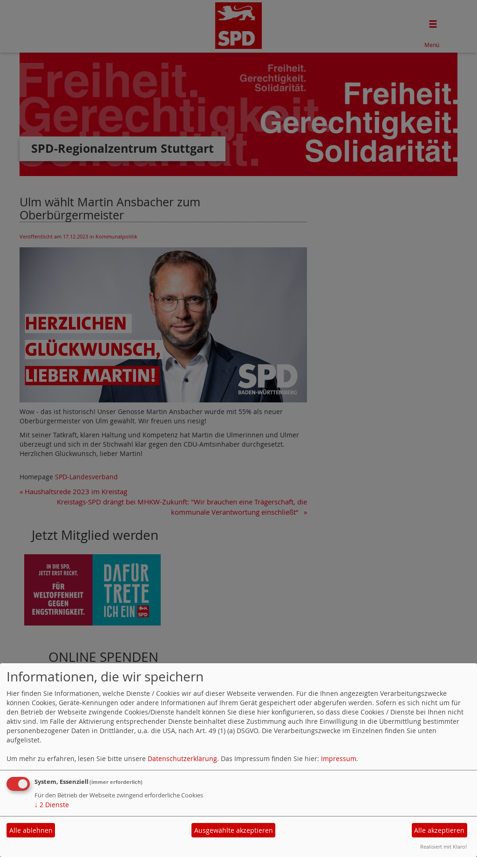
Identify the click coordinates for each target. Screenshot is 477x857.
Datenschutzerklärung (182, 758)
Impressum (338, 758)
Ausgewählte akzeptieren (233, 830)
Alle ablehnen (31, 830)
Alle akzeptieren (439, 830)
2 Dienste (51, 804)
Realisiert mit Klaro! (443, 846)
